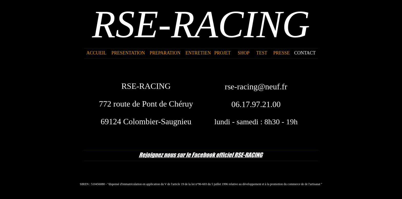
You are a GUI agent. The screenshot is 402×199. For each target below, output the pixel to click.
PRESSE (281, 52)
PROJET (222, 52)
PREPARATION (165, 52)
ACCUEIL (96, 52)
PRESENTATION (128, 52)
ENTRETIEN (198, 52)
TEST (261, 52)
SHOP (243, 52)
